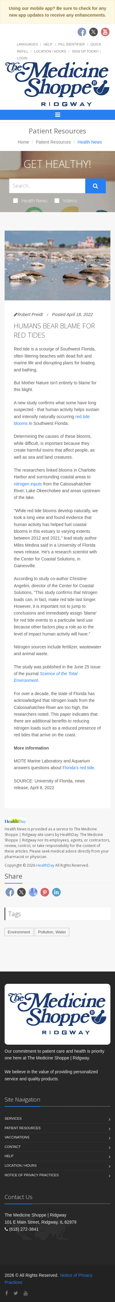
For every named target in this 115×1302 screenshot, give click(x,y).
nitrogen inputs (28, 483)
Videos (66, 200)
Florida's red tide (78, 767)
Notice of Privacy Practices (32, 1175)
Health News (30, 200)
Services (13, 1118)
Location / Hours (50, 51)
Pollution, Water (52, 932)
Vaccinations (17, 1137)
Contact (13, 1147)
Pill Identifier (71, 44)
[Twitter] (15, 1293)
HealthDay (45, 865)
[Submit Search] (95, 186)
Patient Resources (53, 142)
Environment (19, 932)
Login (22, 58)
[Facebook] (6, 1293)
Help (48, 44)
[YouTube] (26, 1293)
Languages (27, 44)
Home (23, 142)
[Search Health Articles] (47, 186)
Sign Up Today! (85, 51)
